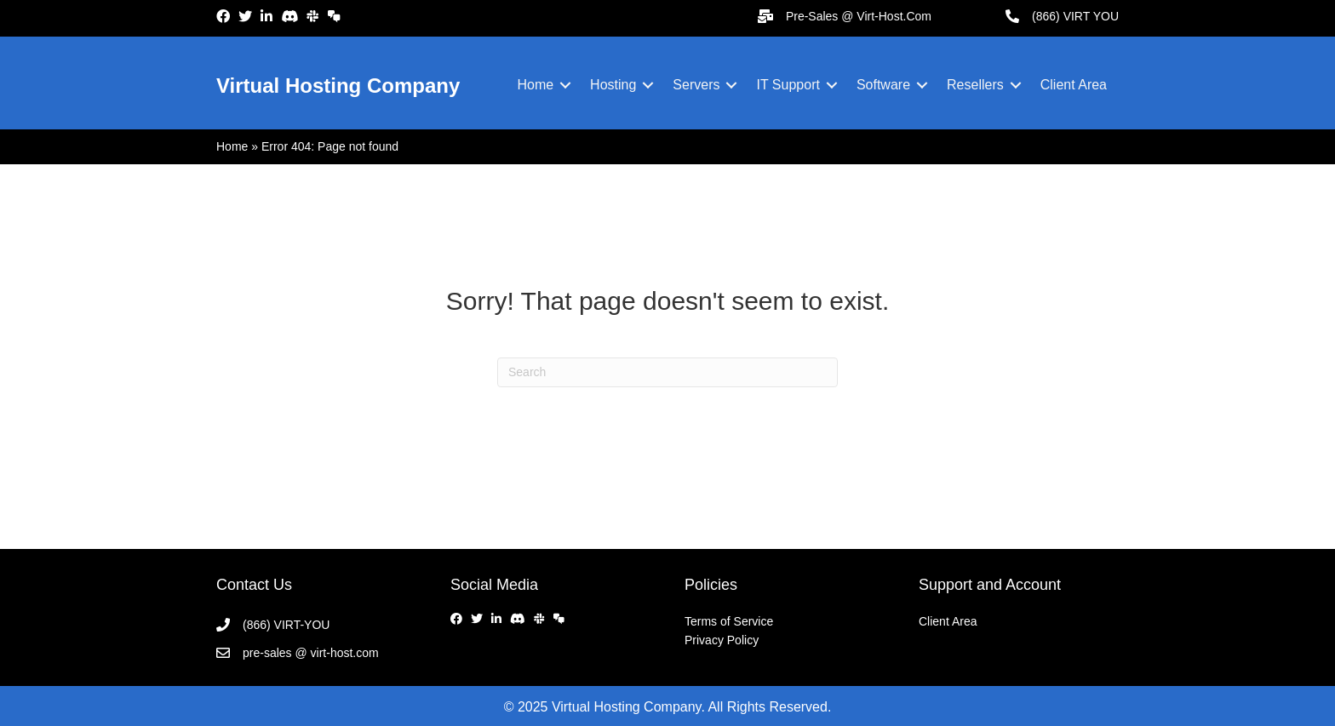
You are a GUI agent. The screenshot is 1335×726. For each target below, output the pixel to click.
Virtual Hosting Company (338, 85)
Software (883, 84)
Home (535, 84)
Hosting (613, 84)
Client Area (1073, 84)
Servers (696, 84)
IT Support (787, 84)
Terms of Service (729, 621)
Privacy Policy (722, 640)
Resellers (975, 84)
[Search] (667, 372)
